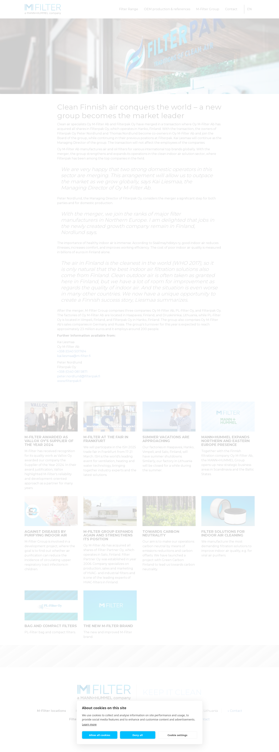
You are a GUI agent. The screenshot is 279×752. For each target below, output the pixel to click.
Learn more (89, 724)
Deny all (138, 735)
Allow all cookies (99, 735)
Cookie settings (177, 735)
